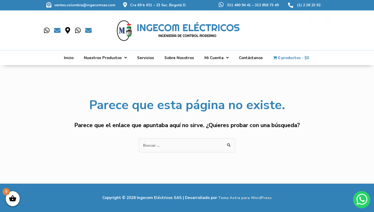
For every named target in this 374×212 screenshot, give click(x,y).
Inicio (69, 57)
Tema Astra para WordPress (245, 197)
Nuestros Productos (105, 57)
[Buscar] (314, 26)
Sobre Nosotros (179, 57)
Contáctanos (251, 57)
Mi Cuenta (216, 57)
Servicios (145, 57)
